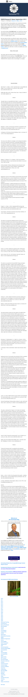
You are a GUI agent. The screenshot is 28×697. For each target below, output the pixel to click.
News (18, 20)
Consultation (3, 630)
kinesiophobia (4, 649)
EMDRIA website (14, 41)
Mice (2, 651)
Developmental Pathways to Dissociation (9, 567)
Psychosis (3, 668)
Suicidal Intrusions (5, 677)
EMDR (2, 637)
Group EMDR (3, 641)
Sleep (2, 676)
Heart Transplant (4, 643)
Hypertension (4, 644)
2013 (2, 602)
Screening (3, 674)
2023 (2, 616)
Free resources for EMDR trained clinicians (9, 579)
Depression (3, 634)
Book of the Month (5, 625)
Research (14, 20)
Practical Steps (4, 665)
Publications (3, 669)
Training (2, 679)
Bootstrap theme (14, 694)
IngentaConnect (5, 48)
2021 (2, 613)
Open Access (3, 656)
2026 (2, 620)
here (12, 550)
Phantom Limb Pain (5, 661)
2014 (2, 604)
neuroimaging (4, 652)
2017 (2, 608)
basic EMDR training (21, 547)
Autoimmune (4, 623)
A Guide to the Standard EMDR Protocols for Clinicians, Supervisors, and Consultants (13, 546)
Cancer (2, 627)
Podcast (2, 662)
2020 (2, 612)
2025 (2, 619)
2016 (2, 606)
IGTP (2, 645)
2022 (2, 615)
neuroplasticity (4, 654)
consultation (16, 549)
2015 (2, 605)
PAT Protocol (3, 658)
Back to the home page (14, 596)
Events (2, 640)
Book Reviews (4, 626)
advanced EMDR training (6, 549)
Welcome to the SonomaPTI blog (14, 518)
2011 (2, 600)
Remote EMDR (4, 670)
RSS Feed (3, 684)
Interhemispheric (4, 647)
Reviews (2, 673)
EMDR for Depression (5, 638)
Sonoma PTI (14, 14)
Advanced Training (5, 622)
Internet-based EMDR (5, 648)
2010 (2, 598)
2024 (2, 618)
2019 (2, 611)
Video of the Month (5, 681)
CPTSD (2, 633)
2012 (21, 20)
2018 (2, 609)
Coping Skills (3, 631)
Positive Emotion (4, 663)
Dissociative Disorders (5, 636)
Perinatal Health (4, 659)
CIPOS (2, 629)
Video (2, 680)
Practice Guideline (5, 666)
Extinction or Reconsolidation (7, 571)
